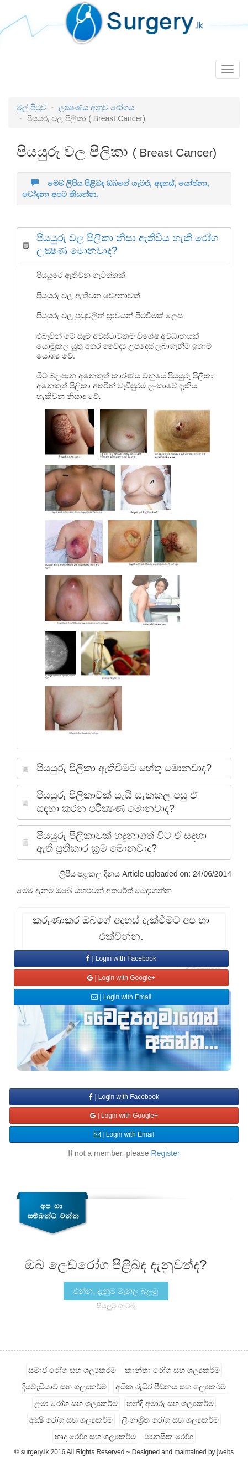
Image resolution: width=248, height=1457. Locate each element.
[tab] (124, 247)
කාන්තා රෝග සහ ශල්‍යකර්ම (172, 1370)
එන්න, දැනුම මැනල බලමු (115, 1291)
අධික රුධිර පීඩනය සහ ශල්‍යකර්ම (170, 1386)
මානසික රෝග (169, 1436)
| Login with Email (121, 997)
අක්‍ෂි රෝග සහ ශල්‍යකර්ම (71, 1419)
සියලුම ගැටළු (116, 1306)
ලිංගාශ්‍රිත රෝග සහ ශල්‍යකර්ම (170, 1419)
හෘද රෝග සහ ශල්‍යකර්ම (95, 1436)
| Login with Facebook (121, 958)
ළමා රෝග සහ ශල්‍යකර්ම (76, 1403)
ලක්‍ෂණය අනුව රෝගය (96, 107)
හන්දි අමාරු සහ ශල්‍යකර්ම (170, 1403)
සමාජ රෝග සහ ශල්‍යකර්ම (72, 1370)
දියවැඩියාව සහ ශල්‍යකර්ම (64, 1386)
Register (165, 1153)
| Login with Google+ (121, 978)
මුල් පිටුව (31, 107)
